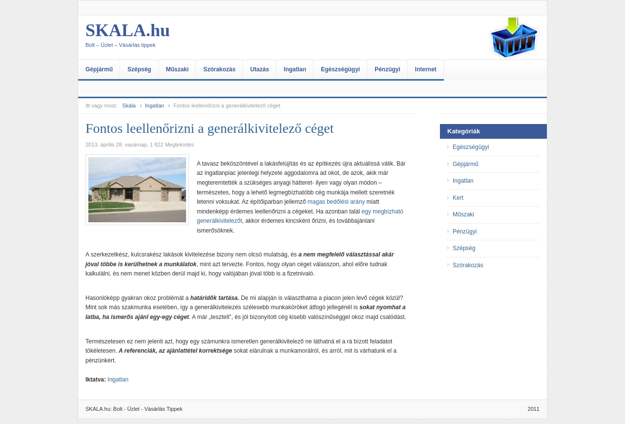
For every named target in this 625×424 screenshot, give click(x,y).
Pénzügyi (387, 69)
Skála (129, 105)
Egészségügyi (340, 69)
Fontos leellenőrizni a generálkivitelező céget (209, 128)
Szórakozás (219, 69)
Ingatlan (295, 69)
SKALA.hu (183, 37)
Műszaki (177, 69)
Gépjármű (99, 69)
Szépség (139, 69)
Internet (426, 69)
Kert (458, 197)
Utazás (259, 69)
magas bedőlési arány (336, 201)
